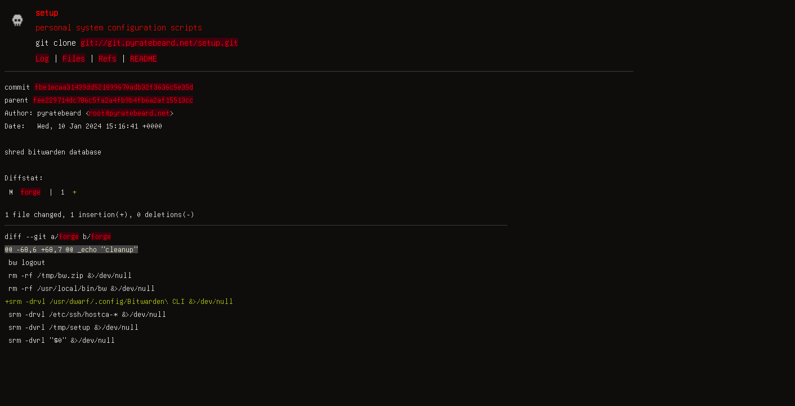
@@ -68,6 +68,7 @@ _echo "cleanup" (71, 249)
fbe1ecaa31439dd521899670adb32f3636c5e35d (113, 87)
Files (73, 58)
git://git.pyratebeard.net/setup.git (159, 42)
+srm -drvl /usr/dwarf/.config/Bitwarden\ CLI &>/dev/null (119, 301)
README (143, 58)
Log (42, 58)
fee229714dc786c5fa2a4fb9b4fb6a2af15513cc (113, 100)
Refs (108, 58)
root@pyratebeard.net (129, 113)
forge (30, 192)
